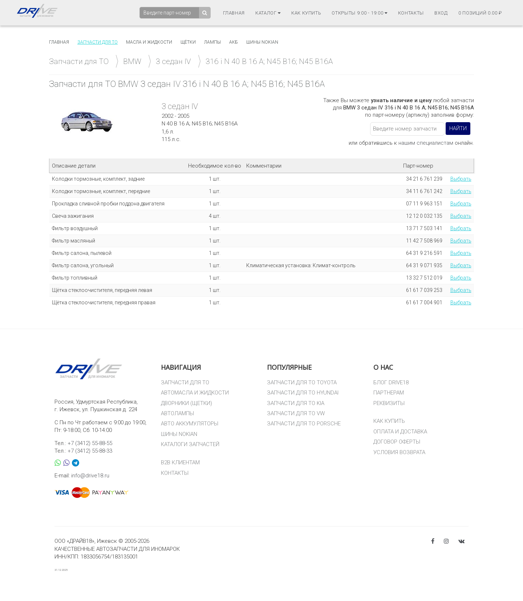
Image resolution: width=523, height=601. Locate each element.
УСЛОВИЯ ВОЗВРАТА (399, 452)
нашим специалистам (425, 143)
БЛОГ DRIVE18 (391, 382)
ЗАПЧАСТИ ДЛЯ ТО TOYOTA (302, 382)
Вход (441, 13)
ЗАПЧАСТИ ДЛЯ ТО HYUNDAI (302, 392)
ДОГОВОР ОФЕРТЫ (396, 441)
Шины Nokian (262, 42)
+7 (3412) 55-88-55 (90, 443)
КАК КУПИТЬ (389, 421)
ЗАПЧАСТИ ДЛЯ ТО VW (296, 413)
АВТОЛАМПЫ (177, 413)
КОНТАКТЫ (174, 473)
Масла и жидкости (149, 42)
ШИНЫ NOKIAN (179, 434)
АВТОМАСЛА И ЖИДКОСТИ (195, 392)
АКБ (233, 42)
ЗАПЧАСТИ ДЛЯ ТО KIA (295, 403)
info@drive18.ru (90, 475)
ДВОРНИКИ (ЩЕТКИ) (186, 403)
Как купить (306, 13)
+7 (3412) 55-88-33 (90, 451)
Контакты (411, 13)
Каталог (268, 13)
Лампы (212, 42)
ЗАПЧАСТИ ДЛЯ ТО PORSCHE (304, 423)
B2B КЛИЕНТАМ (180, 462)
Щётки (188, 42)
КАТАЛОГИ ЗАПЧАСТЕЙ (190, 444)
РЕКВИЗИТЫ (389, 403)
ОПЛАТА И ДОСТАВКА (400, 431)
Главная (234, 13)
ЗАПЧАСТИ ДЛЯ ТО (185, 382)
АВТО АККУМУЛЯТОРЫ (189, 423)
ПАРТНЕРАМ (388, 392)
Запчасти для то (97, 42)
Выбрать (460, 179)
